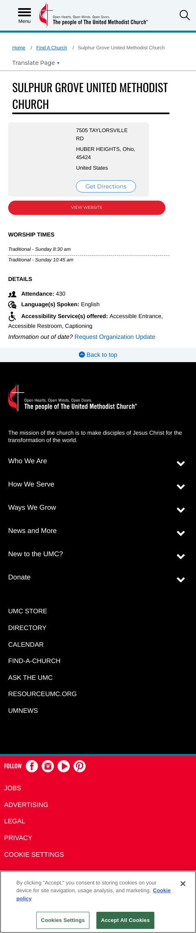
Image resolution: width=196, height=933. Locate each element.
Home (18, 48)
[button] (185, 16)
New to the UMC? (35, 554)
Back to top (98, 355)
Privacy (18, 838)
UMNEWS (23, 710)
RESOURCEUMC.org (42, 694)
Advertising (26, 805)
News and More (32, 531)
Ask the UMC (30, 677)
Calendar (26, 644)
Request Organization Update (115, 337)
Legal (14, 821)
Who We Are (27, 461)
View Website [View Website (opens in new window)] (86, 207)
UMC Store (27, 611)
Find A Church (51, 48)
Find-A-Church (34, 661)
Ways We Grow (32, 507)
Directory (27, 628)
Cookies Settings (63, 920)
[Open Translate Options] (36, 62)
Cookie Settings (34, 854)
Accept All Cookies (125, 920)
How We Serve (31, 484)
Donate (19, 577)
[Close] (183, 884)
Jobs (12, 788)
